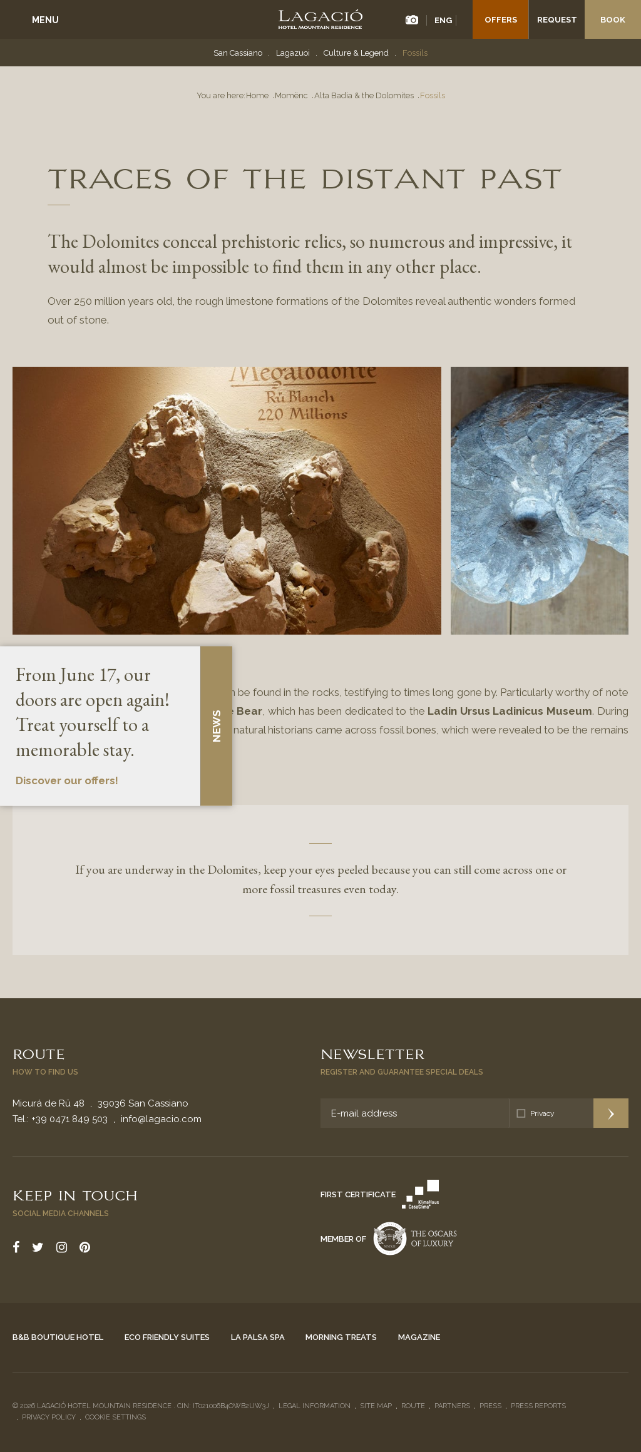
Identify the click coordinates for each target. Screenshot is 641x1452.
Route (39, 1053)
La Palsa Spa (258, 1337)
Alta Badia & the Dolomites (364, 95)
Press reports (538, 1406)
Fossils (415, 53)
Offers (501, 19)
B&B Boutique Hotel (58, 1337)
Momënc (291, 95)
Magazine (419, 1337)
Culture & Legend (356, 53)
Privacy (542, 1113)
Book (612, 19)
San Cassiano (237, 53)
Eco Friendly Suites (167, 1337)
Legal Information (315, 1406)
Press (490, 1406)
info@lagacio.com (161, 1119)
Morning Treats (341, 1337)
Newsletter (372, 1053)
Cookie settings (115, 1417)
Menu (45, 20)
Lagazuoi (293, 53)
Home (257, 95)
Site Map (376, 1406)
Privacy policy (49, 1417)
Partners (452, 1406)
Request (557, 19)
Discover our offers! (67, 781)
